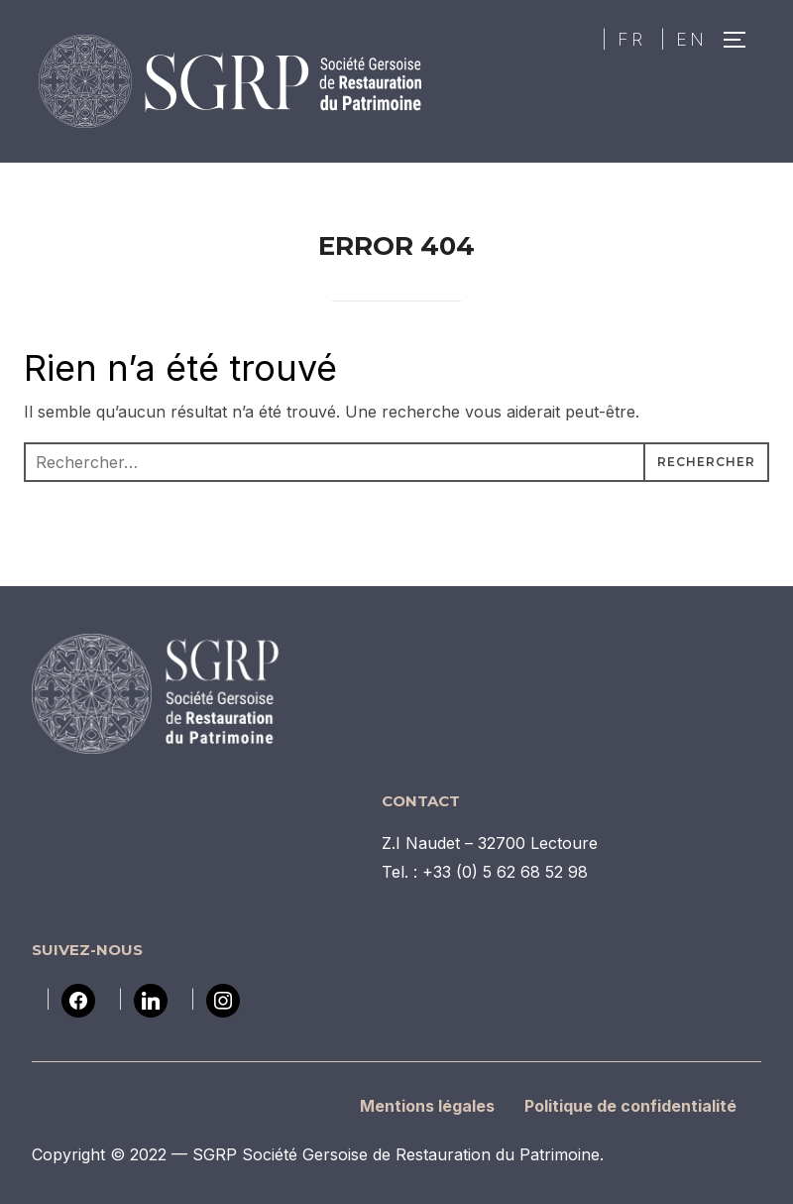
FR (631, 39)
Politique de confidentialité (630, 1106)
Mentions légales (427, 1106)
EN (691, 39)
